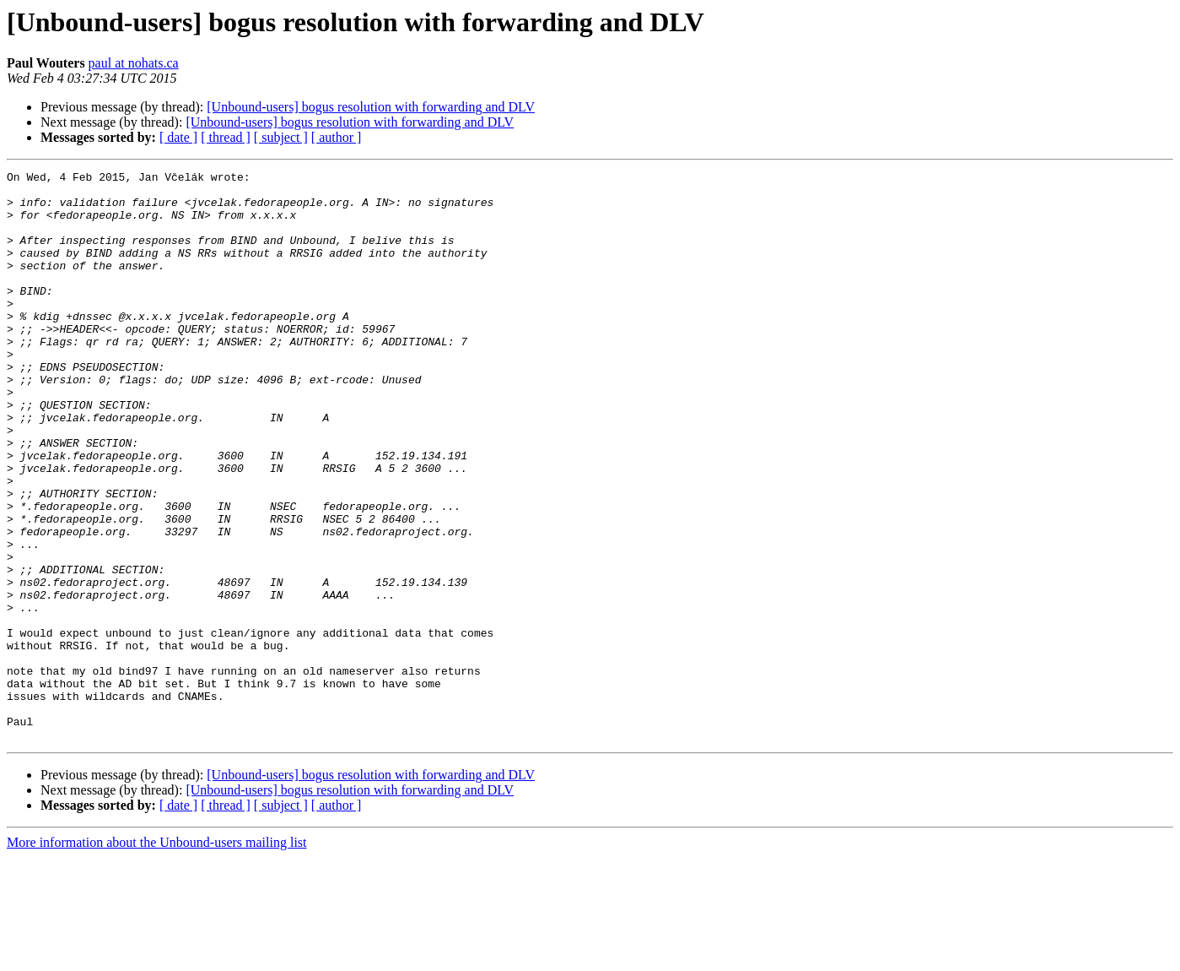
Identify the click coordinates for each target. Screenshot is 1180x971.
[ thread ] (226, 137)
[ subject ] (281, 137)
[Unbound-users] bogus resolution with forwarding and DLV (371, 107)
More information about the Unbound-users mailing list (157, 956)
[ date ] (178, 137)
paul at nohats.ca (134, 63)
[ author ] (336, 137)
